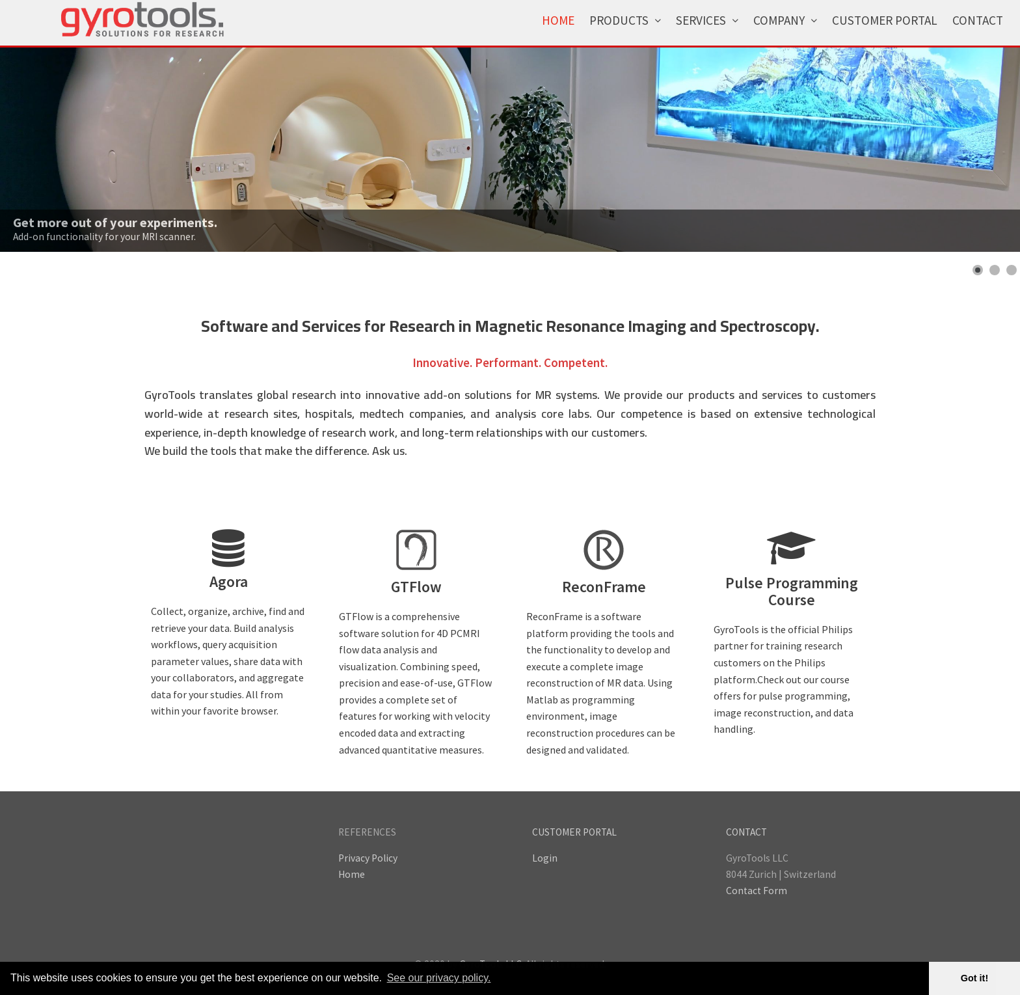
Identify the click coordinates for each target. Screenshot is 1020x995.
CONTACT (746, 832)
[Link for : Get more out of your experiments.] (510, 150)
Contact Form (756, 890)
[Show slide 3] (1011, 270)
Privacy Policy (367, 858)
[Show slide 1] (978, 270)
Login (544, 858)
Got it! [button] (974, 978)
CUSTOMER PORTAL (574, 832)
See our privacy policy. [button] (439, 977)
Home (351, 874)
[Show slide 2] (994, 270)
